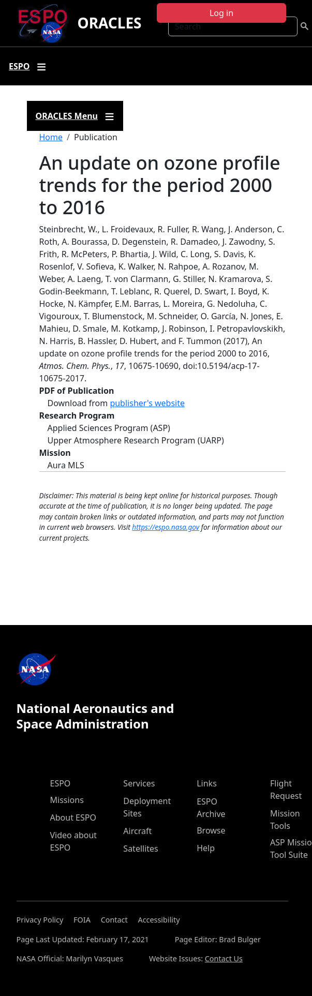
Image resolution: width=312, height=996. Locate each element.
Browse (211, 830)
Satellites (140, 848)
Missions (67, 800)
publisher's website (147, 403)
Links (207, 783)
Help (206, 848)
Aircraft (137, 831)
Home (51, 137)
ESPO (60, 783)
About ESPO (73, 817)
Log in (221, 13)
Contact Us (224, 958)
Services (139, 783)
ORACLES (109, 23)
